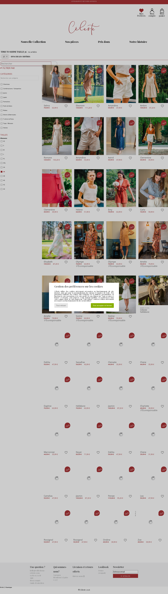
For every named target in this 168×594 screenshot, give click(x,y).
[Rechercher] (52, 65)
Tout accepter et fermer (102, 305)
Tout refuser (61, 305)
